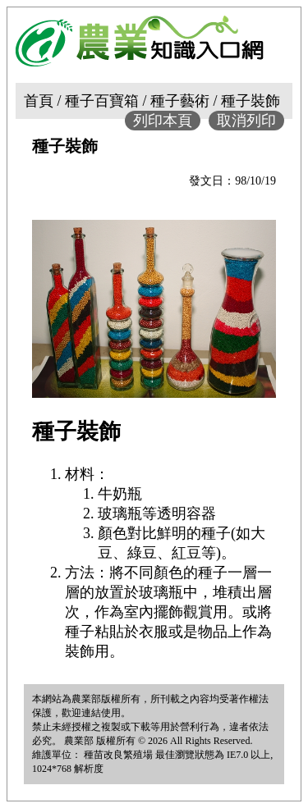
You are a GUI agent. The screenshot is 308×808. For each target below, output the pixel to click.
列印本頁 (162, 120)
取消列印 (246, 120)
